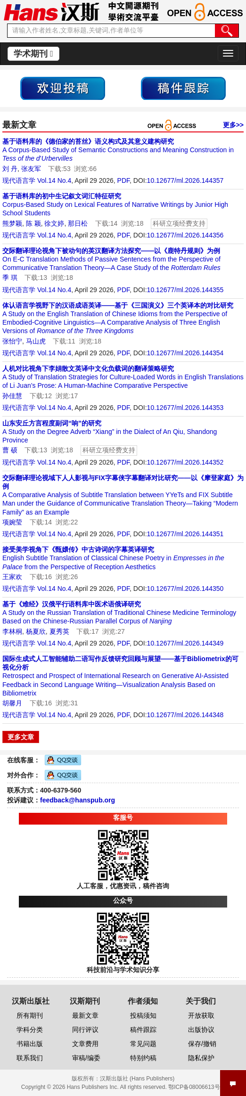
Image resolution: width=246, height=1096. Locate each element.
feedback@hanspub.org (77, 800)
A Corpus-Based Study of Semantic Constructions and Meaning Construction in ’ (118, 150)
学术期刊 (33, 53)
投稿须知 (143, 1015)
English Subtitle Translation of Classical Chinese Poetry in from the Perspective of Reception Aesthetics (113, 558)
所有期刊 (29, 1015)
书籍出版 (29, 1043)
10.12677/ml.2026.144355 (185, 290)
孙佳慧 (12, 396)
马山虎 (36, 341)
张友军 (31, 168)
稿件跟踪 (143, 1029)
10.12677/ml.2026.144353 (185, 407)
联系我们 (29, 1058)
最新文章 (85, 1015)
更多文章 (21, 737)
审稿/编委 (86, 1058)
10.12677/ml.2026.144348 (185, 715)
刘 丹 (9, 168)
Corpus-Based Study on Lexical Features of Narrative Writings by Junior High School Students (115, 204)
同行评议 (85, 1029)
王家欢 (12, 577)
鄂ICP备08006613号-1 (196, 1087)
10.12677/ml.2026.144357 (185, 180)
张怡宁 (12, 341)
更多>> (233, 125)
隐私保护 (201, 1058)
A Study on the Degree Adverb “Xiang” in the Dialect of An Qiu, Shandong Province (109, 431)
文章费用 (85, 1043)
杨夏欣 (36, 631)
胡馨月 (12, 703)
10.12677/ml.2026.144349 (185, 643)
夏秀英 (59, 631)
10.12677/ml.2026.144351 (185, 534)
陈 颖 (33, 223)
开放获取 (201, 1015)
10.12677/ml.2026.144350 (185, 588)
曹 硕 (9, 450)
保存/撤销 (202, 1043)
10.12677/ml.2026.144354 (185, 353)
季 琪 (9, 277)
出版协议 (201, 1029)
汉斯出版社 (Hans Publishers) (137, 1078)
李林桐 (12, 631)
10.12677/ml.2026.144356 (185, 235)
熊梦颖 (12, 223)
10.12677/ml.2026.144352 (185, 462)
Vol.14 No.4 (54, 180)
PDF (123, 180)
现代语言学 (18, 180)
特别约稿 (143, 1058)
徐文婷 (54, 223)
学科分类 (29, 1029)
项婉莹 (12, 522)
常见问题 (143, 1043)
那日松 (78, 223)
